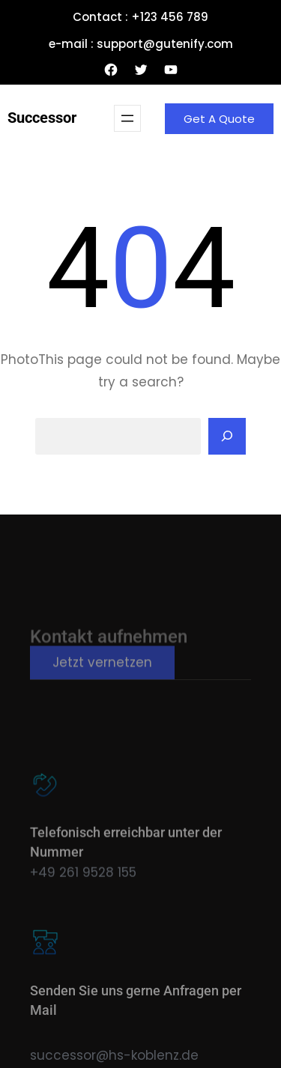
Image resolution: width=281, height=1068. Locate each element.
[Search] (227, 436)
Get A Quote (219, 119)
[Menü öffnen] (127, 118)
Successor (41, 118)
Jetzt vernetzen (102, 671)
